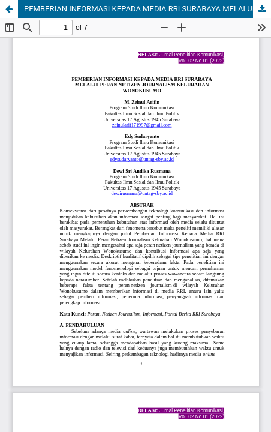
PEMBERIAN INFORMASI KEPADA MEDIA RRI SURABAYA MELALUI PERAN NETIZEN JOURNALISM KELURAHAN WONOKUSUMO (147, 8)
